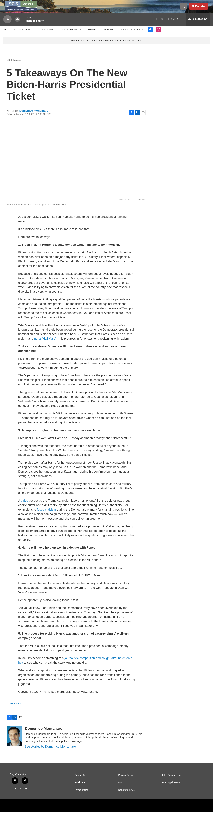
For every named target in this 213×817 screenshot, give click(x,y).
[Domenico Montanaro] (14, 741)
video (24, 505)
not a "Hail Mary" (45, 343)
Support (25, 34)
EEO (120, 787)
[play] (7, 24)
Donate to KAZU (126, 795)
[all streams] (198, 24)
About (7, 34)
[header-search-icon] (184, 8)
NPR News (14, 65)
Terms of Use (81, 795)
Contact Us (80, 780)
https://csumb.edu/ (171, 780)
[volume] (17, 24)
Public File (80, 787)
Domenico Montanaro (33, 115)
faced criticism (47, 514)
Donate (201, 8)
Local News (69, 34)
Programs (46, 34)
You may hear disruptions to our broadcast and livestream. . (106, 45)
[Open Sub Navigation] (14, 34)
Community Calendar (100, 34)
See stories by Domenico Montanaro (50, 751)
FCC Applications (171, 787)
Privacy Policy (125, 780)
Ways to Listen (129, 34)
